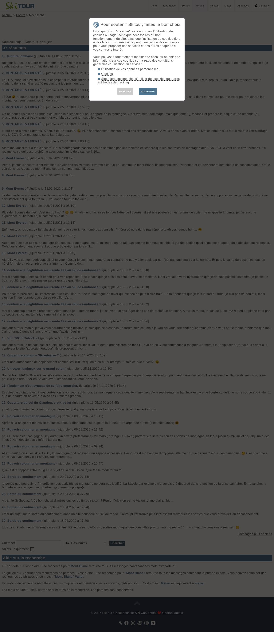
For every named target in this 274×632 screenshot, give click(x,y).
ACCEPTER (148, 91)
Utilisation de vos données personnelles (130, 69)
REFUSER (125, 91)
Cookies (107, 73)
